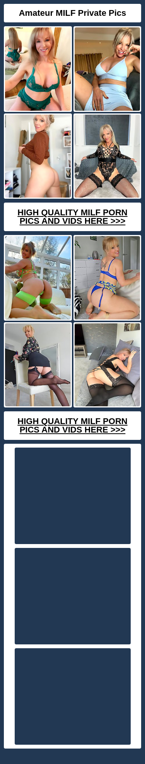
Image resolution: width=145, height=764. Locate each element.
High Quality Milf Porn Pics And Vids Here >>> (72, 217)
